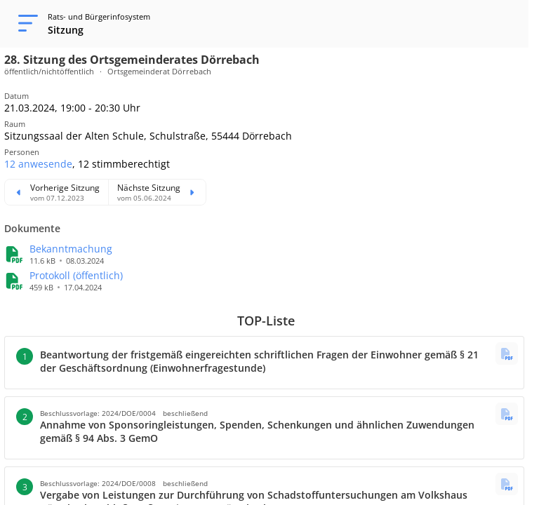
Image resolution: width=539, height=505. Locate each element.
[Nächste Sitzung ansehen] (157, 192)
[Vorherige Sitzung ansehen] (56, 192)
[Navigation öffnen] (24, 24)
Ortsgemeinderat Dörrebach (159, 71)
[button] (38, 163)
